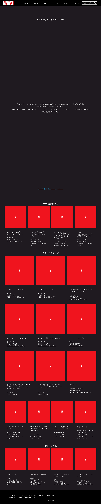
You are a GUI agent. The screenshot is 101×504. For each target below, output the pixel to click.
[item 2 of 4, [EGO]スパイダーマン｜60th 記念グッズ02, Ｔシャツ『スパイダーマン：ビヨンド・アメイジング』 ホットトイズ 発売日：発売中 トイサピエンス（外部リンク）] (39, 217)
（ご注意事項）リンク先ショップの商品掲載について (21, 496)
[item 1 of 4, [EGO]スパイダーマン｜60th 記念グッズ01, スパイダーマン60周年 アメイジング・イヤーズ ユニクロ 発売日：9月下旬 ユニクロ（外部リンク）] (15, 217)
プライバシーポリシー (13, 494)
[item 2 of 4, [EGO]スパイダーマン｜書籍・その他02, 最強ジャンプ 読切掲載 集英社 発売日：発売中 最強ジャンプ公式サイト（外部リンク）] (39, 458)
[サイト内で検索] (87, 3)
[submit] (95, 3)
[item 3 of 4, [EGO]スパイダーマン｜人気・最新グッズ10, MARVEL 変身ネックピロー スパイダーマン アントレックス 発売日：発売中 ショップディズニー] (62, 411)
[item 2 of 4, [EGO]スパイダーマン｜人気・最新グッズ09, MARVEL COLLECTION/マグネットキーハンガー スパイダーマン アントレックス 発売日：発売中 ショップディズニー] (39, 411)
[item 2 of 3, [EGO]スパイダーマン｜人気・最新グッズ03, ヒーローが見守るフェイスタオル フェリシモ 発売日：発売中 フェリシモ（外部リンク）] (50, 318)
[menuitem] (26, 3)
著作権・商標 (50, 494)
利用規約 (41, 494)
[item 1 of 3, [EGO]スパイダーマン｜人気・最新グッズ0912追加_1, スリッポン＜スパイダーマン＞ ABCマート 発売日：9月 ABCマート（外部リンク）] (19, 270)
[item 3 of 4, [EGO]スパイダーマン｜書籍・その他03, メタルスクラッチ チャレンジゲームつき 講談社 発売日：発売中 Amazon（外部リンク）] (62, 458)
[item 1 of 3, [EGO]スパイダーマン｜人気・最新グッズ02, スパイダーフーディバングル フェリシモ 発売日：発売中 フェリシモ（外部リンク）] (19, 318)
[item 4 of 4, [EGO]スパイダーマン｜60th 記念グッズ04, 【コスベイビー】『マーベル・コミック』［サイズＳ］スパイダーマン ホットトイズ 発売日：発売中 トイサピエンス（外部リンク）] (85, 217)
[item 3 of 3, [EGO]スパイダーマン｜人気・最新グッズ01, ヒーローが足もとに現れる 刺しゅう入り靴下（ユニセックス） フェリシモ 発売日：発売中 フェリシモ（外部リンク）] (81, 270)
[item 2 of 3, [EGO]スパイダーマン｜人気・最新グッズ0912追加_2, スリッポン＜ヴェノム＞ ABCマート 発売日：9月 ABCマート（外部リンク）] (50, 270)
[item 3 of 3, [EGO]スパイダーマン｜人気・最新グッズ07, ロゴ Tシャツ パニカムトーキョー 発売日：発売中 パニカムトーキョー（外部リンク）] (81, 365)
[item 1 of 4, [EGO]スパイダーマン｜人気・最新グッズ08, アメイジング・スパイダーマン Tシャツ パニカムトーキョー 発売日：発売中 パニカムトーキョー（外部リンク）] (15, 411)
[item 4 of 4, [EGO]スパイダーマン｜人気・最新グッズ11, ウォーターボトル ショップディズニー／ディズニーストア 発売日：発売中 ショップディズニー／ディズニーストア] (85, 411)
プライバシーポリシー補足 (29, 494)
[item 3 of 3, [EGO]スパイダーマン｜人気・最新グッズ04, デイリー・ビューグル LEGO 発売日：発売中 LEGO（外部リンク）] (81, 318)
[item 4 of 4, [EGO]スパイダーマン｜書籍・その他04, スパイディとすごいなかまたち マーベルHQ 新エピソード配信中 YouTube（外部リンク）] (85, 458)
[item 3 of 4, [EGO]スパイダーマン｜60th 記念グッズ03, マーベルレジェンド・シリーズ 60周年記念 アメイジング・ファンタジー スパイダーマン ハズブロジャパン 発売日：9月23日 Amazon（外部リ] (62, 217)
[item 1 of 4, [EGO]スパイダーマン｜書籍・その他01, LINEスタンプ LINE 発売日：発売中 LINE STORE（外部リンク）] (15, 458)
